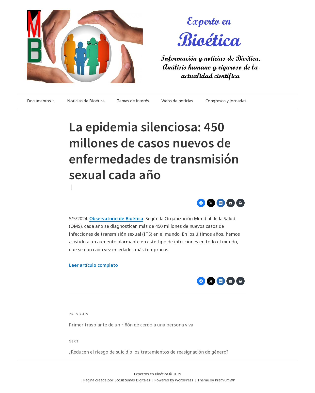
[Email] (230, 203)
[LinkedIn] (221, 203)
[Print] (240, 203)
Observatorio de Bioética (116, 218)
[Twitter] (211, 203)
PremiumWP (225, 380)
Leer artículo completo (93, 265)
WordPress (184, 380)
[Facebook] (201, 203)
